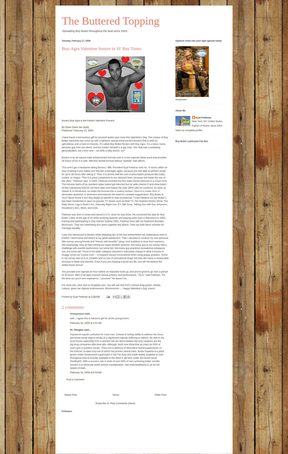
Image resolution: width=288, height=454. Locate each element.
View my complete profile (188, 130)
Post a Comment (75, 379)
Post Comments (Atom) (122, 403)
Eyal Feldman (203, 117)
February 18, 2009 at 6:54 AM (85, 372)
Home (116, 394)
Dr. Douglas (76, 329)
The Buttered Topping (110, 21)
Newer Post (71, 394)
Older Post (160, 394)
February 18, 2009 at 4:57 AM (85, 323)
